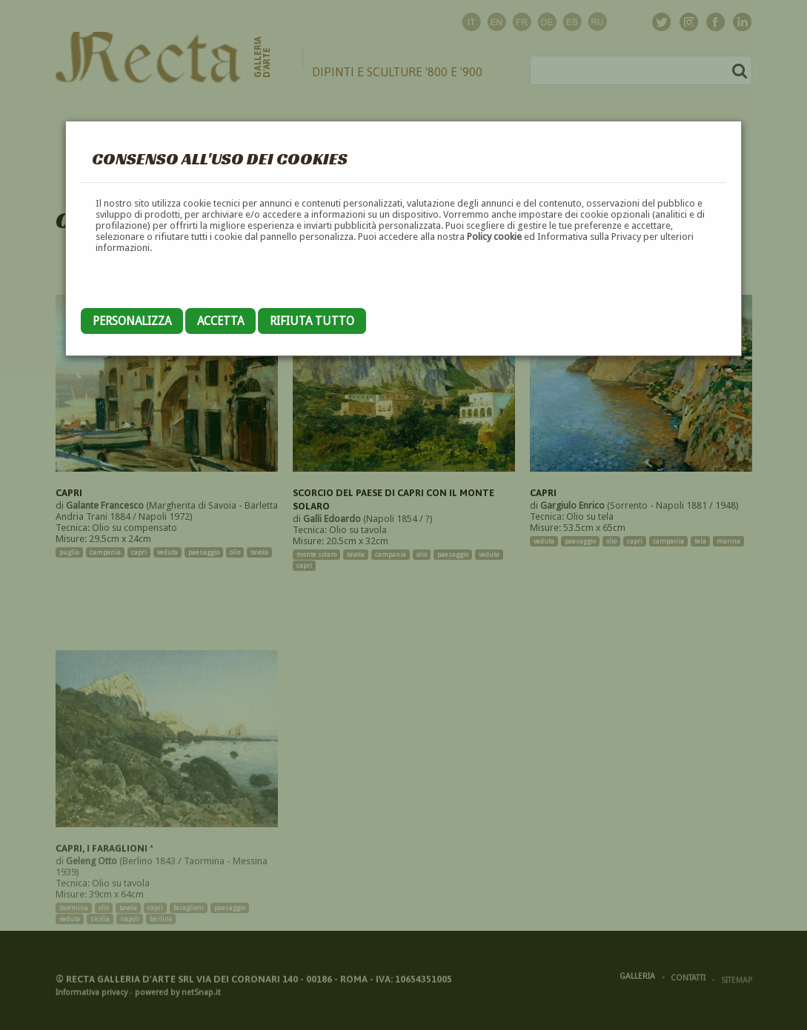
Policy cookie (494, 236)
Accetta (220, 321)
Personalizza (132, 321)
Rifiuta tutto (312, 321)
